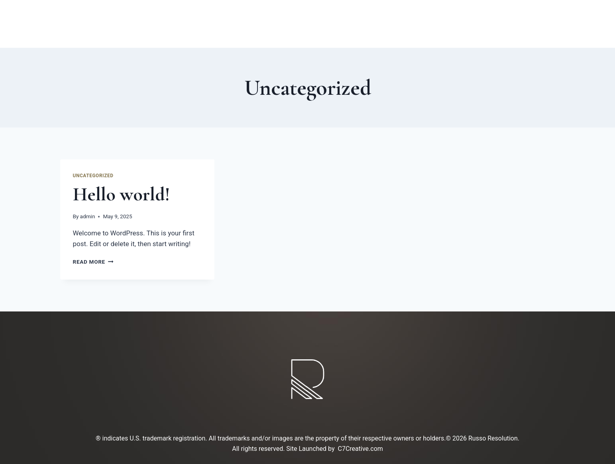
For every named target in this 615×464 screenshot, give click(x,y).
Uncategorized (93, 175)
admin (87, 216)
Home (185, 24)
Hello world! (121, 194)
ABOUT (230, 24)
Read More (93, 261)
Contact (390, 24)
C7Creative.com (360, 448)
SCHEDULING (454, 24)
